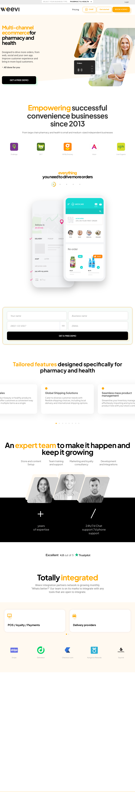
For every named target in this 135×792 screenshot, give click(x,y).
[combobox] (63, 326)
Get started (104, 9)
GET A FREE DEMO (19, 80)
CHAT (89, 9)
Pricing (75, 9)
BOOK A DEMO (121, 9)
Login (127, 2)
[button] (60, 423)
